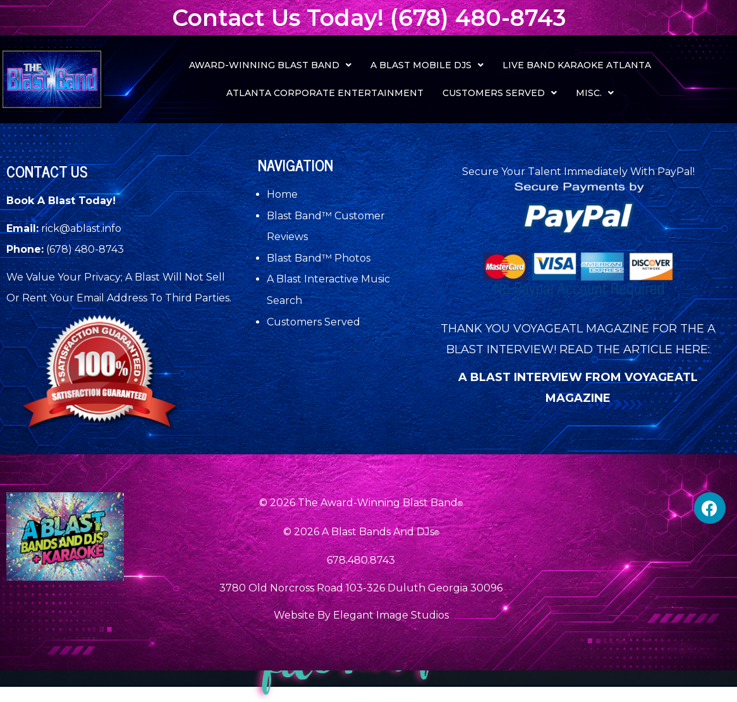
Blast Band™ (300, 216)
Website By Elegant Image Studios (361, 615)
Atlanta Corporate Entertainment (324, 93)
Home (282, 194)
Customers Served (499, 93)
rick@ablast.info (81, 228)
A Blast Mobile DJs (427, 65)
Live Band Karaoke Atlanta (576, 65)
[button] (270, 65)
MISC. (595, 93)
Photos (352, 258)
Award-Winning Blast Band (270, 65)
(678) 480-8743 (85, 249)
